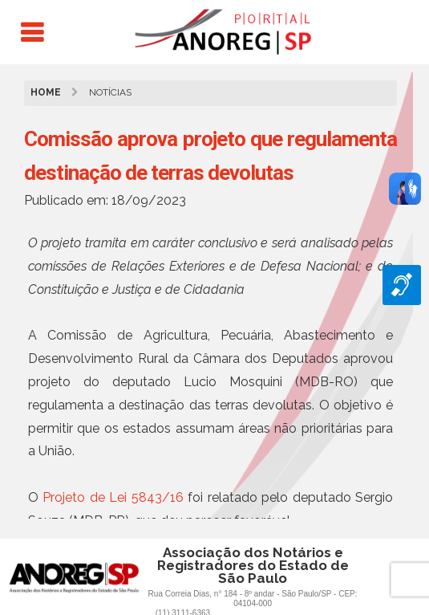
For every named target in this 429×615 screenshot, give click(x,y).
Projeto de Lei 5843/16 (112, 497)
